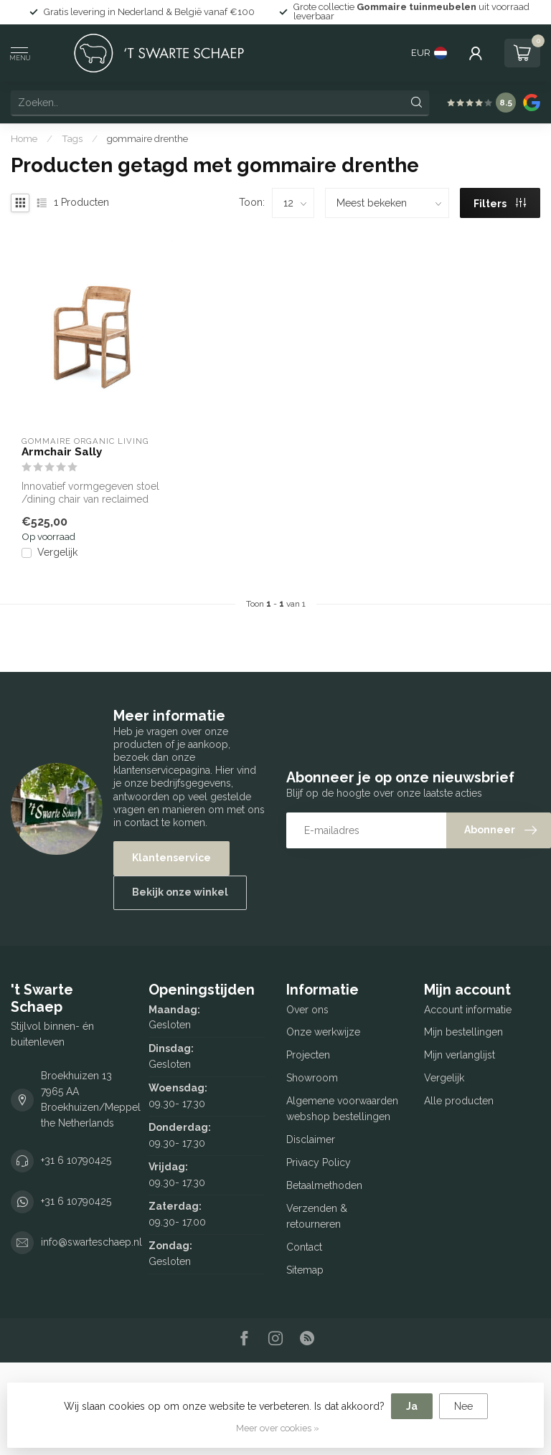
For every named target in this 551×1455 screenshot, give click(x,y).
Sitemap (305, 1270)
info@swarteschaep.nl (91, 1242)
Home (24, 138)
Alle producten (459, 1100)
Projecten (308, 1055)
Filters (500, 203)
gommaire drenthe (147, 138)
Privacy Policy (318, 1162)
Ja (412, 1406)
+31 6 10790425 (76, 1160)
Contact (304, 1247)
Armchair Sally (62, 451)
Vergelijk (57, 552)
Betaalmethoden (324, 1185)
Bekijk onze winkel (180, 892)
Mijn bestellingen (463, 1032)
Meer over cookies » (277, 1428)
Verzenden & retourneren (316, 1216)
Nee (463, 1406)
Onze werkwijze (323, 1032)
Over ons (307, 1009)
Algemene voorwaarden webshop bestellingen (342, 1108)
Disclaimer (310, 1139)
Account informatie (468, 1009)
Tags (72, 138)
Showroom (312, 1078)
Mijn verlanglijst (459, 1055)
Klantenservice (171, 857)
